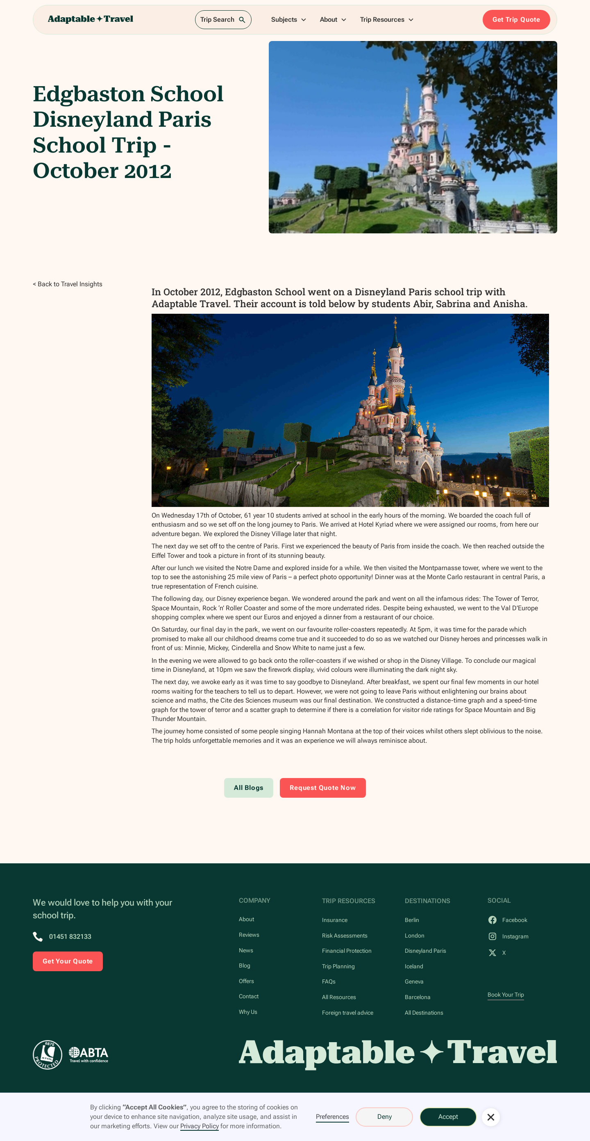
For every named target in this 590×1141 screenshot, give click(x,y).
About (246, 919)
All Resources (339, 997)
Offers (246, 981)
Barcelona (418, 997)
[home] (90, 19)
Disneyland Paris (425, 950)
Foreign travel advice (347, 1012)
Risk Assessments (345, 935)
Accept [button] (448, 1116)
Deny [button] (384, 1116)
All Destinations (424, 1012)
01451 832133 (70, 936)
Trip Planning (338, 966)
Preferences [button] (332, 1116)
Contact (249, 996)
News (246, 950)
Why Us (248, 1012)
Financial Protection (347, 950)
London (414, 935)
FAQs (329, 981)
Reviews (249, 934)
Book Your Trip (506, 994)
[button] (289, 19)
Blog (244, 965)
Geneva (414, 981)
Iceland (414, 966)
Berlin (412, 920)
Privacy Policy (199, 1126)
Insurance (334, 920)
